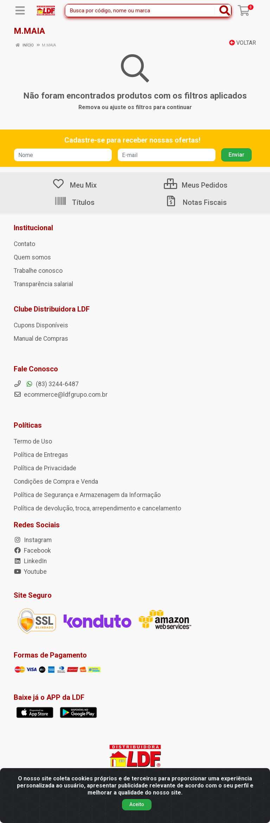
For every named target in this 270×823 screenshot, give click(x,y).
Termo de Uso (33, 441)
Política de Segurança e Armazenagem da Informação (87, 494)
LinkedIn (30, 561)
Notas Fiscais (196, 202)
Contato (24, 243)
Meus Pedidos (195, 185)
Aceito (136, 804)
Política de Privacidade (45, 468)
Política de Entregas (41, 454)
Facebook (32, 550)
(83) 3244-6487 (46, 384)
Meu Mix (74, 185)
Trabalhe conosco (38, 270)
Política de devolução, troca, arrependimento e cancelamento (97, 508)
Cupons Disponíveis (41, 325)
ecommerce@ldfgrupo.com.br (61, 394)
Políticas (28, 425)
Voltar (242, 42)
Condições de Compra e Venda (56, 481)
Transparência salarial (43, 284)
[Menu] (20, 10)
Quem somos (32, 257)
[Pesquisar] (224, 11)
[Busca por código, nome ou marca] (140, 11)
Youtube (30, 571)
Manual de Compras (41, 338)
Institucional (33, 228)
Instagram (33, 540)
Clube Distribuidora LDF (52, 309)
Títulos (74, 202)
